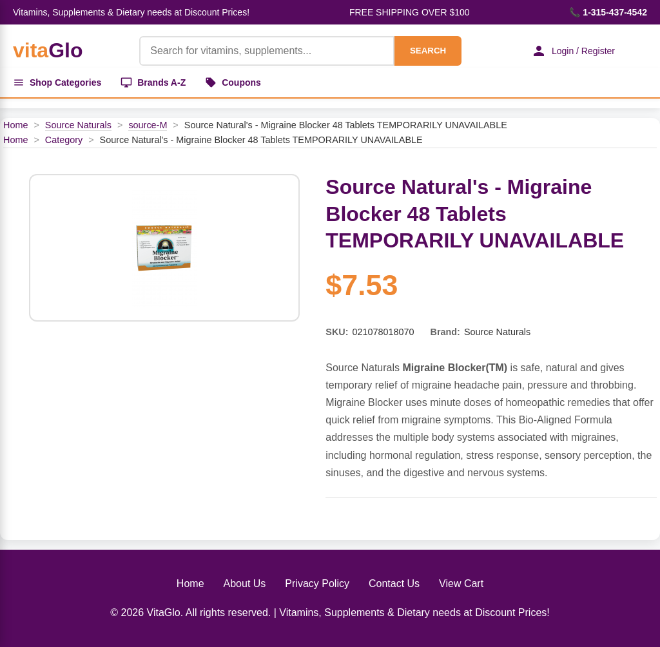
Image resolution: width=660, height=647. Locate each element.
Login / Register (573, 51)
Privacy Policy (317, 583)
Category (63, 140)
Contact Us (394, 583)
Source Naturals (78, 125)
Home (15, 125)
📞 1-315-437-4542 (608, 12)
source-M (147, 125)
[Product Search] (266, 51)
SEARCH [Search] (428, 50)
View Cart (461, 583)
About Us (245, 583)
